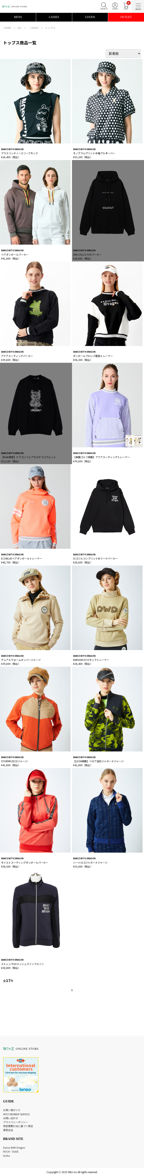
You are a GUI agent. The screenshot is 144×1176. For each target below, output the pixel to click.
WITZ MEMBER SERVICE (16, 1114)
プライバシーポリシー (15, 1122)
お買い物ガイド (12, 1110)
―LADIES (33, 27)
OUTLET (126, 17)
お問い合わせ (10, 1118)
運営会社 (8, 1130)
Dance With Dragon (14, 1147)
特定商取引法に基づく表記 (18, 1126)
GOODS (90, 17)
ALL (20, 27)
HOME (7, 27)
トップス (50, 27)
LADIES (54, 17)
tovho (6, 1155)
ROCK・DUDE (11, 1151)
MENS (18, 17)
